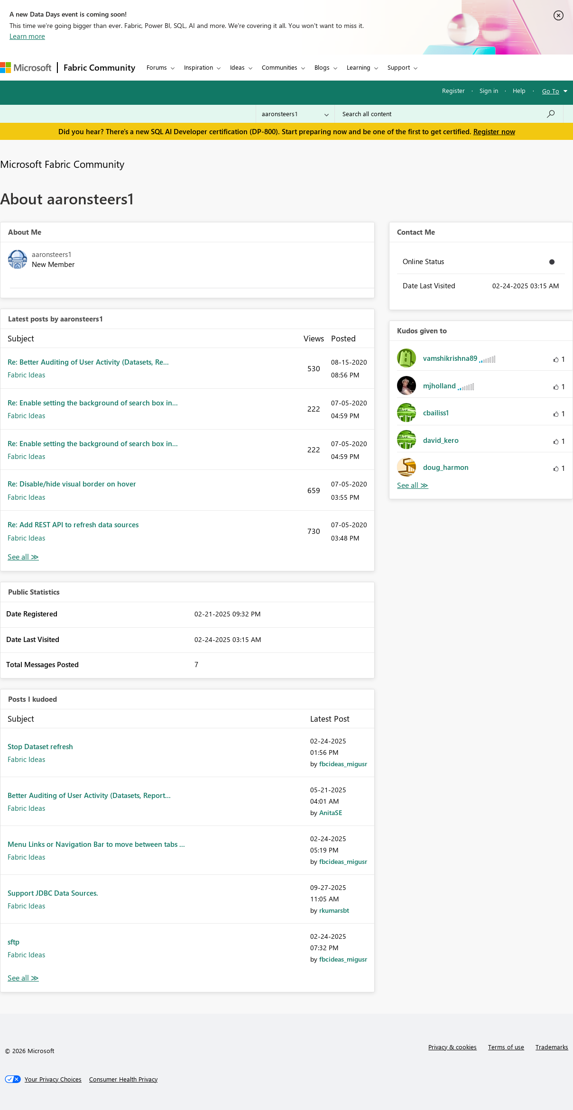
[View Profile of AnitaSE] (330, 812)
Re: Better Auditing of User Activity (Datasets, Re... (88, 362)
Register (453, 90)
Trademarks (552, 1047)
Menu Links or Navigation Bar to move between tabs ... (96, 844)
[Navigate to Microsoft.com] (25, 67)
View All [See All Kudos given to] (412, 485)
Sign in (489, 90)
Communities (279, 67)
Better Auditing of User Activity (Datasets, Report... (89, 795)
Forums (157, 67)
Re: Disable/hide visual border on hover (72, 483)
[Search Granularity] (295, 114)
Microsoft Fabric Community (62, 163)
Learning (358, 67)
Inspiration (198, 67)
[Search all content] (449, 114)
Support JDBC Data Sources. (53, 893)
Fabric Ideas (26, 374)
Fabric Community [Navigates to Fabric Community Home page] (99, 67)
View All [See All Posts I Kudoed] (23, 977)
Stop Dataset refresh (40, 746)
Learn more (27, 36)
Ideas (237, 67)
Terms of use (506, 1047)
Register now (494, 131)
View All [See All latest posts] (23, 556)
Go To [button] (550, 91)
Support (399, 67)
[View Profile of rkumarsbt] (334, 910)
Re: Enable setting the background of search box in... (93, 402)
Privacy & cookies (452, 1047)
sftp (13, 941)
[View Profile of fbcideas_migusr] (343, 763)
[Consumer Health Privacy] (123, 1079)
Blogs (322, 67)
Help (519, 90)
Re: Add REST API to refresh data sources (73, 524)
